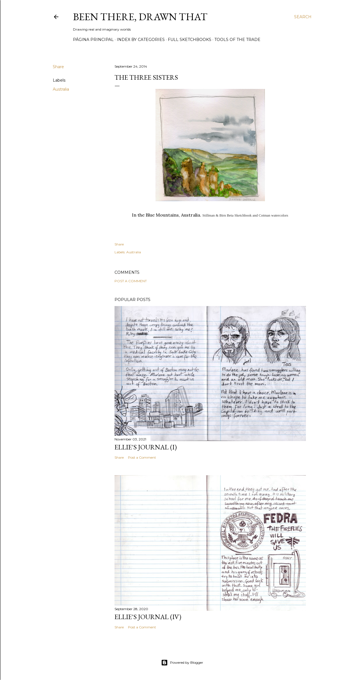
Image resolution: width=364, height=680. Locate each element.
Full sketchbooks (189, 39)
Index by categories (141, 39)
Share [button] (58, 66)
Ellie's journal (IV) (148, 616)
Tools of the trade (237, 39)
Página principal (93, 39)
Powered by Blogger (182, 662)
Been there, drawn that (140, 16)
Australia (61, 89)
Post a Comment (131, 281)
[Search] (303, 17)
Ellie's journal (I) (146, 447)
